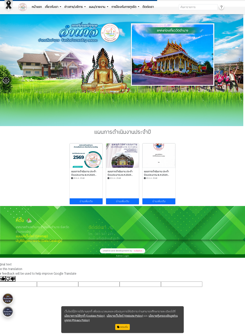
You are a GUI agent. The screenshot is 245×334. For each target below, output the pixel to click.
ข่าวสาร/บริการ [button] (73, 7)
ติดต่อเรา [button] (148, 7)
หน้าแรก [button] (37, 7)
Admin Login (122, 256)
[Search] (198, 7)
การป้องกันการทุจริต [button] (124, 7)
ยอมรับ (122, 327)
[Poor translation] (11, 278)
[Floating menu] (6, 80)
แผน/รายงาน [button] (97, 7)
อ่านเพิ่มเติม (86, 201)
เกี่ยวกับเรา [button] (52, 7)
